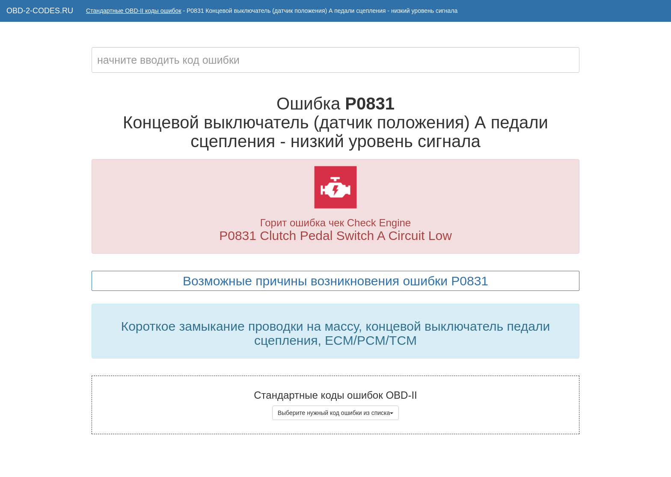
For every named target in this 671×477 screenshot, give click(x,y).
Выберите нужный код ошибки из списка (336, 412)
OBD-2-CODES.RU (39, 10)
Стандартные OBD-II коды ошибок (133, 10)
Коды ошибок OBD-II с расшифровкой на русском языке (358, 459)
